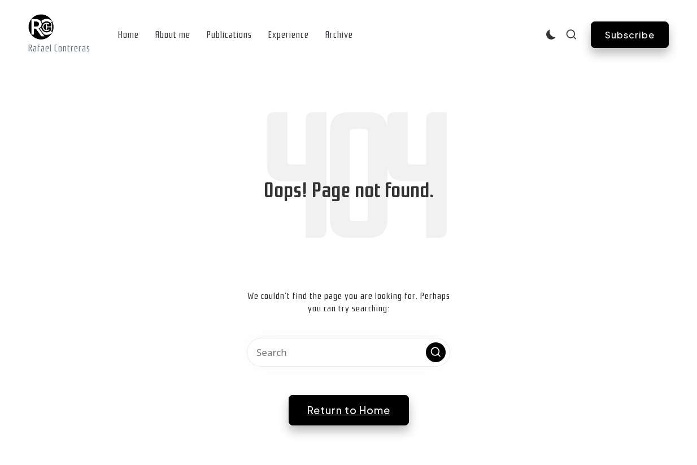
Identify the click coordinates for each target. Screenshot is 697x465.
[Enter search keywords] (348, 352)
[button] (630, 34)
